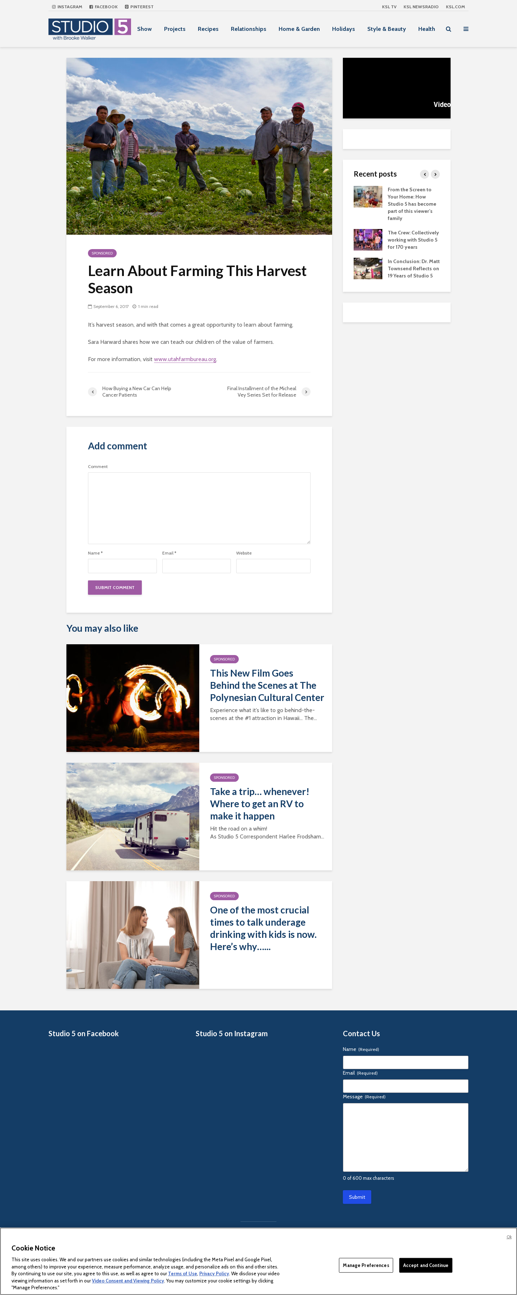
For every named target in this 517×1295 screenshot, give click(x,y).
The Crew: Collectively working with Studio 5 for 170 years (413, 239)
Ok (509, 1236)
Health (426, 28)
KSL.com (455, 6)
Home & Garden (299, 28)
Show (144, 28)
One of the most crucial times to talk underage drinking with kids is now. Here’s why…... (263, 928)
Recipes (208, 28)
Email (169, 553)
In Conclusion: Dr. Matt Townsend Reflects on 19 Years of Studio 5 (414, 268)
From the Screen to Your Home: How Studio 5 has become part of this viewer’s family (412, 203)
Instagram (67, 6)
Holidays (343, 28)
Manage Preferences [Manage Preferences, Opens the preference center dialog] (366, 1265)
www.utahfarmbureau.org (185, 359)
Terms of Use (182, 1273)
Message (364, 1096)
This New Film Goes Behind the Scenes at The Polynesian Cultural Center (267, 685)
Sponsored (102, 253)
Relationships (248, 28)
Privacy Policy (214, 1273)
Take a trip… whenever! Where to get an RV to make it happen (259, 804)
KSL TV (389, 6)
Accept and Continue (425, 1265)
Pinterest (139, 6)
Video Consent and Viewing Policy (128, 1281)
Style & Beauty (386, 28)
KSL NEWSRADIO (421, 6)
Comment (98, 466)
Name (95, 553)
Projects (175, 28)
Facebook (103, 6)
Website (244, 553)
